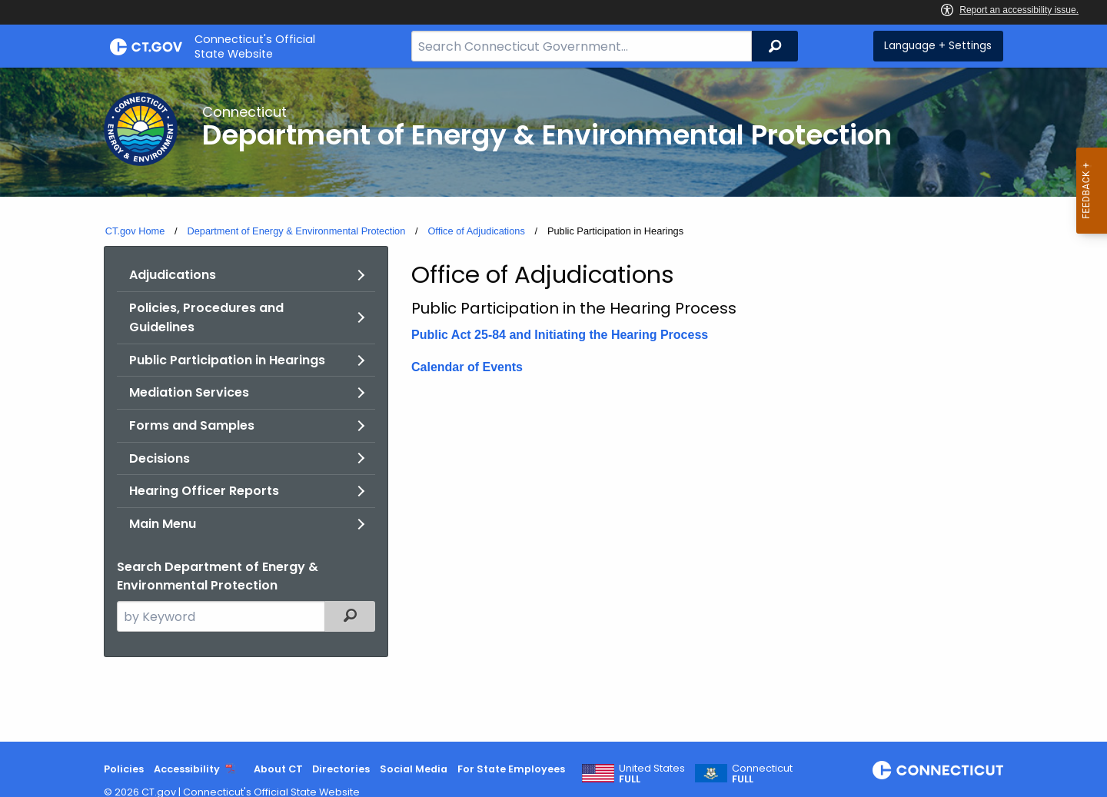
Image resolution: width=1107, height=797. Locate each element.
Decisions (159, 458)
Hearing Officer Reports (204, 491)
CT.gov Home (135, 231)
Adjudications (172, 275)
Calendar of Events (467, 367)
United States (652, 774)
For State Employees (511, 768)
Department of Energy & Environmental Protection (296, 231)
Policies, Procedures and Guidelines (206, 318)
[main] (553, 405)
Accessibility (187, 768)
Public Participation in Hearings (227, 360)
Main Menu (162, 524)
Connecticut (762, 774)
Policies (124, 768)
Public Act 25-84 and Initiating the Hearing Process (559, 334)
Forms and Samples (191, 425)
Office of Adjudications (475, 231)
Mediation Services (189, 392)
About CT (278, 768)
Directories (341, 768)
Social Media (413, 768)
